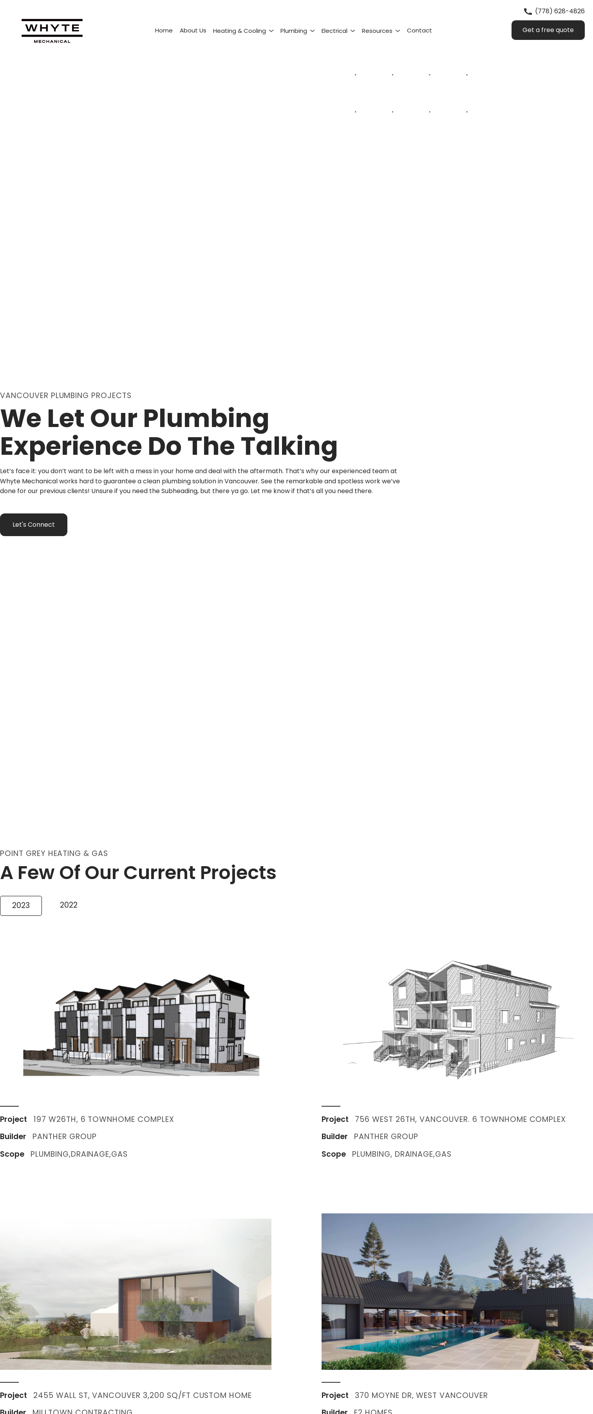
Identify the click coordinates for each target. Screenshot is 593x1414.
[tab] (21, 906)
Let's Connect (34, 524)
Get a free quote (548, 29)
